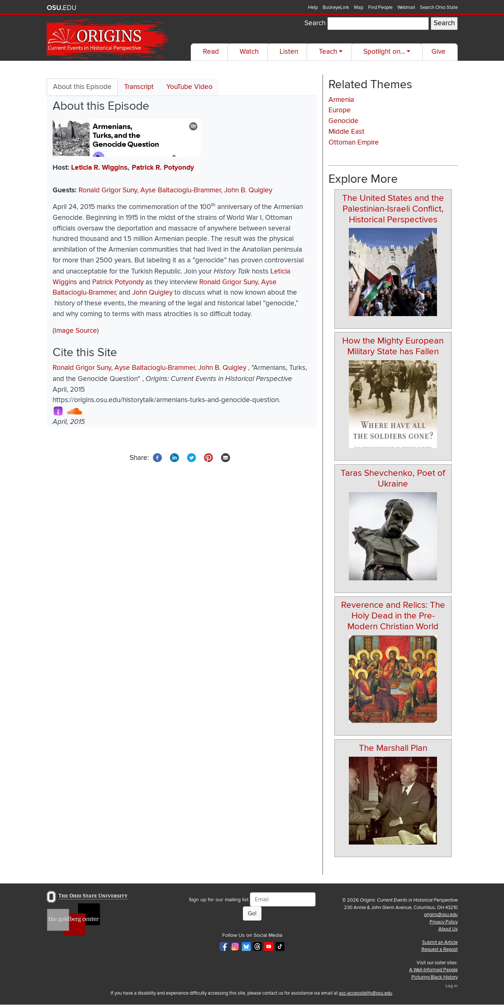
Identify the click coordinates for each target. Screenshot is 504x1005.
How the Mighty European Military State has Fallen (393, 346)
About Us (448, 929)
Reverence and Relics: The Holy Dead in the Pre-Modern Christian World (393, 616)
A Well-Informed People (433, 970)
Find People (380, 7)
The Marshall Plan (393, 748)
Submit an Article (440, 942)
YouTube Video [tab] (189, 87)
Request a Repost (439, 949)
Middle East (346, 131)
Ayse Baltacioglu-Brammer (180, 190)
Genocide (343, 121)
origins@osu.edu (441, 915)
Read (211, 51)
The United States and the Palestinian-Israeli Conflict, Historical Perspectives (393, 209)
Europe (339, 110)
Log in (451, 986)
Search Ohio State (439, 7)
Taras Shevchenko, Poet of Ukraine (393, 478)
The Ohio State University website (61, 8)
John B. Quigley (248, 190)
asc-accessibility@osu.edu (365, 993)
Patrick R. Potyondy (163, 167)
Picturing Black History (434, 977)
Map (358, 7)
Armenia (341, 100)
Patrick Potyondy (118, 282)
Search (315, 23)
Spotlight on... (384, 51)
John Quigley (152, 292)
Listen (289, 51)
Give (438, 51)
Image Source (75, 330)
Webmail (406, 7)
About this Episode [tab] (82, 87)
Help (313, 7)
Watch (249, 51)
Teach (328, 51)
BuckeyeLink (336, 7)
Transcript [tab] (139, 87)
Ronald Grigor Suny (108, 190)
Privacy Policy (444, 922)
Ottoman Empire (353, 142)
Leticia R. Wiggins (99, 167)
